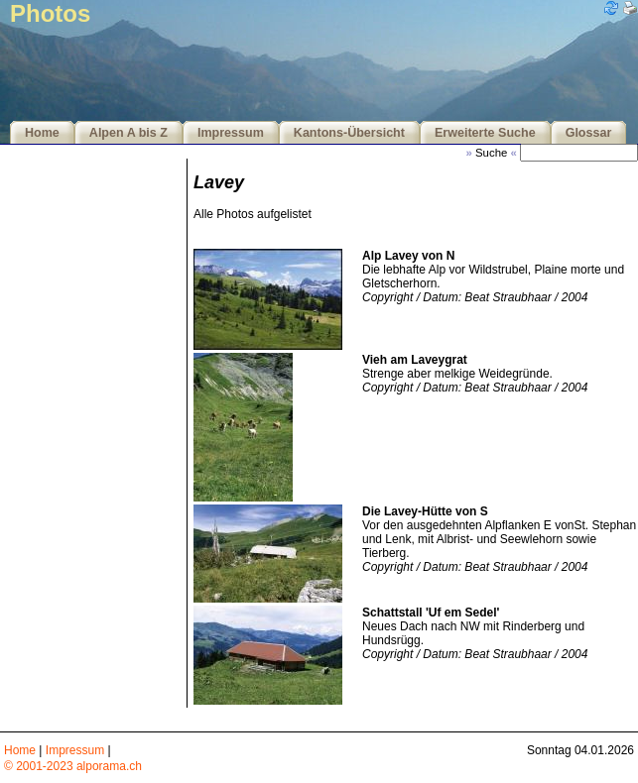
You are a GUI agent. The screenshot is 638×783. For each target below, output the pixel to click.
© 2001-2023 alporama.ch (73, 766)
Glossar (589, 133)
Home (42, 133)
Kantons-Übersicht (349, 133)
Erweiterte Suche (485, 133)
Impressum (230, 133)
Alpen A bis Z (128, 133)
